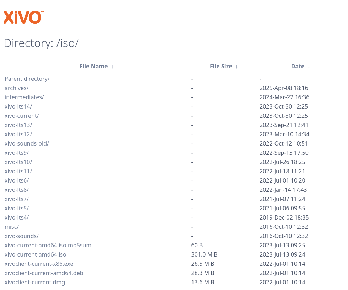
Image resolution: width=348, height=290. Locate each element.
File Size (221, 66)
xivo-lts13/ (18, 125)
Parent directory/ (27, 79)
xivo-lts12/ (18, 134)
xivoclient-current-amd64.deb (44, 273)
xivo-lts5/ (17, 208)
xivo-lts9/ (17, 153)
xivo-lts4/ (17, 217)
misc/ (12, 227)
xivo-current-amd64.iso (35, 254)
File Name (94, 66)
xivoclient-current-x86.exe (39, 264)
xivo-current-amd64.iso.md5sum (48, 245)
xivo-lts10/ (18, 162)
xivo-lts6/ (17, 180)
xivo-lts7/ (17, 199)
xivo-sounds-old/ (27, 143)
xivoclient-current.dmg (35, 282)
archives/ (17, 88)
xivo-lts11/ (18, 171)
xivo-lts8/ (17, 190)
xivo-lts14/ (18, 106)
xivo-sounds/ (22, 236)
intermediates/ (24, 97)
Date (298, 66)
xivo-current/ (22, 116)
